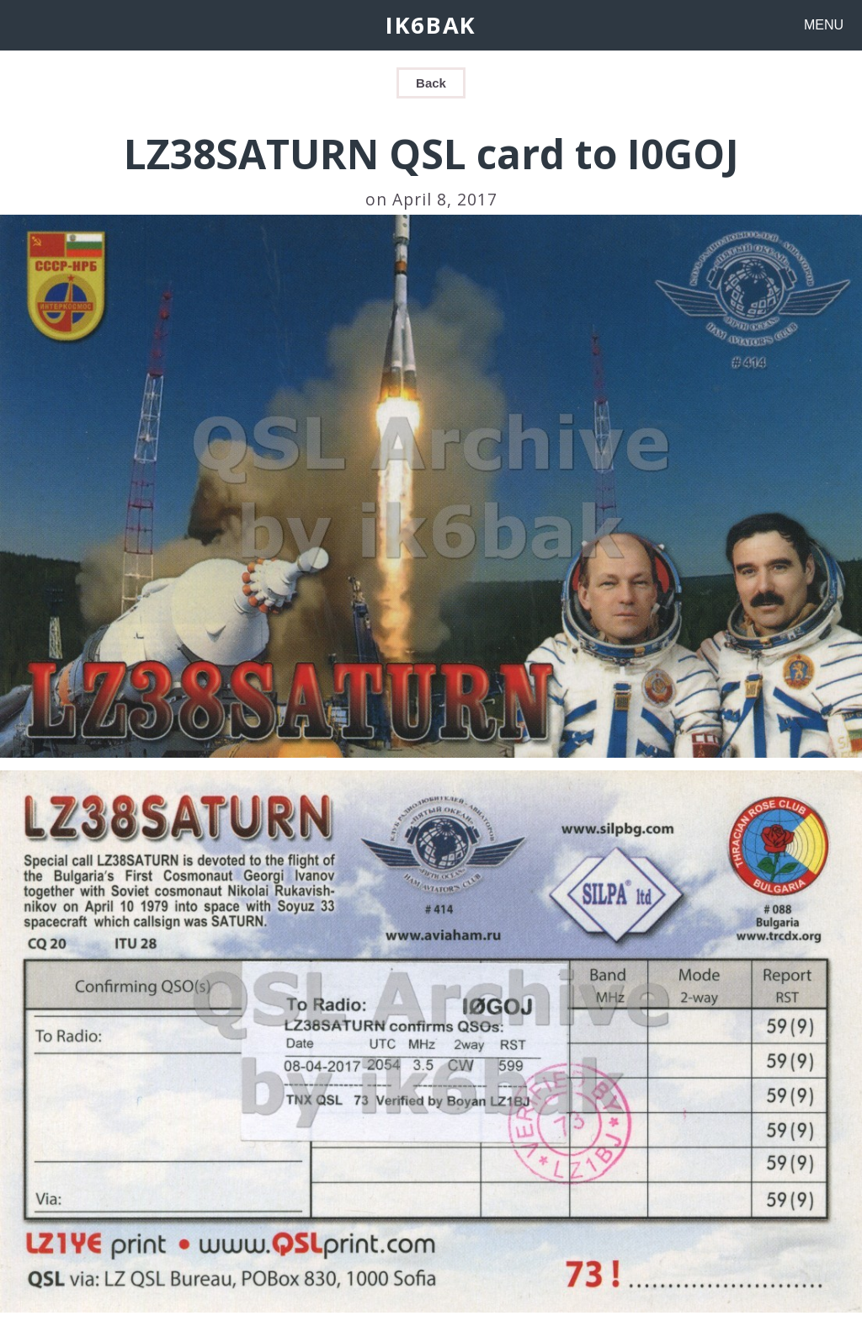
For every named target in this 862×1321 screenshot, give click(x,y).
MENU (823, 25)
